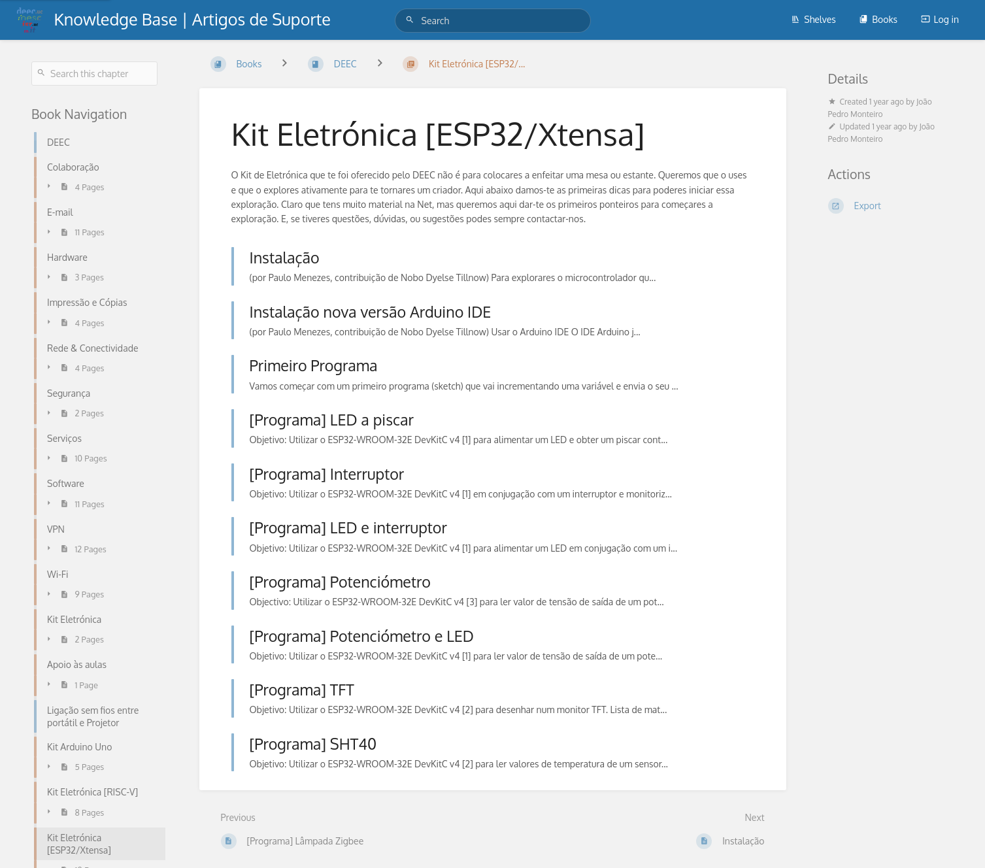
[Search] (411, 19)
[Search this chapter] (94, 73)
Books (878, 19)
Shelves (813, 19)
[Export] (891, 206)
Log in (940, 19)
